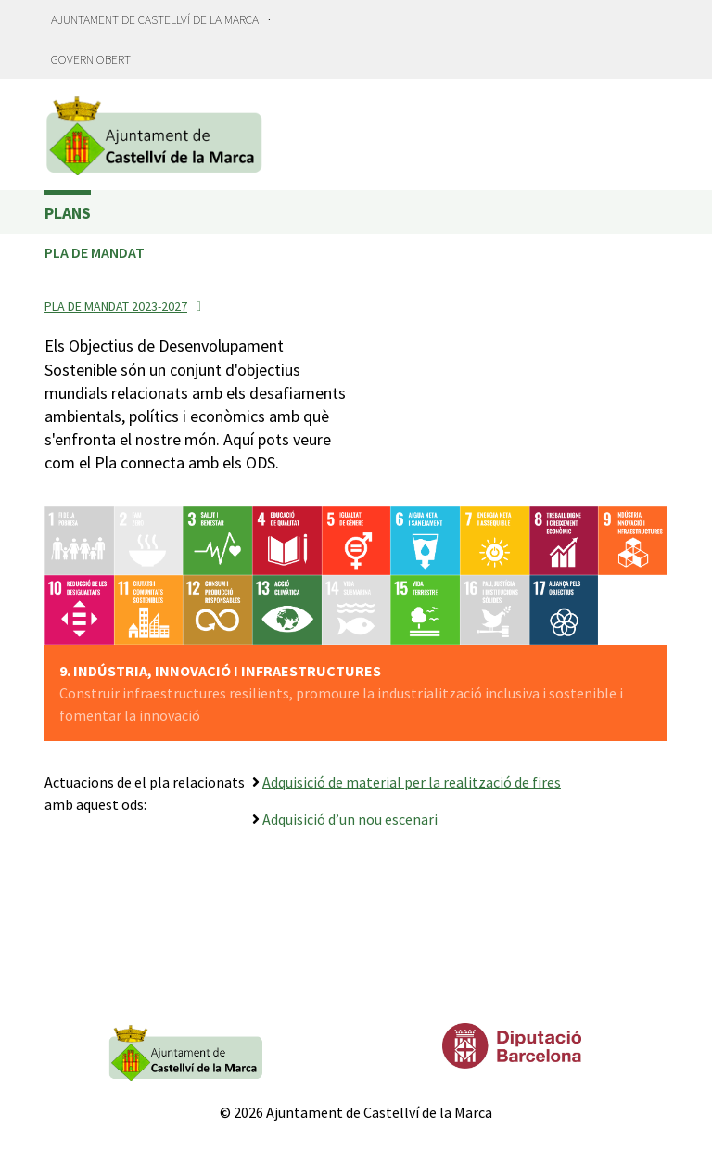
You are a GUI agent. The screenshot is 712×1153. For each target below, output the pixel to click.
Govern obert (91, 60)
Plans (67, 213)
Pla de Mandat (94, 252)
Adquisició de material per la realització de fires (411, 782)
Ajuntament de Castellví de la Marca (155, 20)
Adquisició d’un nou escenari (350, 819)
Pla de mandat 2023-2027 (115, 306)
